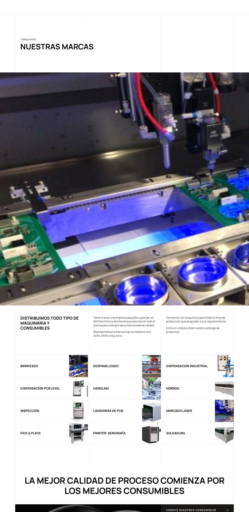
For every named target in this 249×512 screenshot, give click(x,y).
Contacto (187, 7)
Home (62, 7)
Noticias (165, 7)
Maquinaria (114, 7)
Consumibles (141, 7)
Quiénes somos (85, 7)
